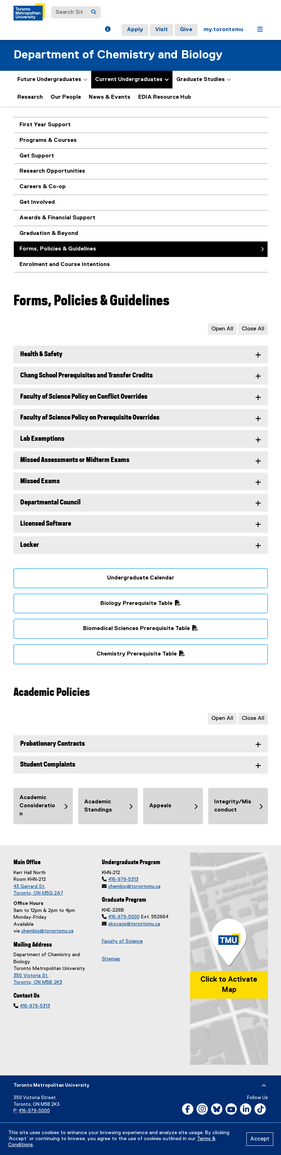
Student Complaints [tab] (47, 764)
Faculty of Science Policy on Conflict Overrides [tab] (83, 396)
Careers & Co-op (42, 187)
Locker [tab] (29, 545)
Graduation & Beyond (48, 233)
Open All (222, 329)
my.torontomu (223, 30)
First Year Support (45, 125)
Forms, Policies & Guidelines (57, 249)
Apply (135, 30)
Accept (259, 1139)
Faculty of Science (122, 941)
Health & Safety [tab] (41, 354)
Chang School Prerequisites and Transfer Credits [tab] (86, 375)
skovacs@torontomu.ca (134, 924)
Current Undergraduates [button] (132, 79)
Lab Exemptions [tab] (42, 438)
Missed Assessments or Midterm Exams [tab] (74, 460)
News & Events (109, 97)
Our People (66, 97)
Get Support (36, 156)
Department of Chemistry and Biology (117, 55)
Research (30, 97)
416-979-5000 (124, 916)
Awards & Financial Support (57, 218)
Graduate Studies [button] (203, 79)
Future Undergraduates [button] (52, 79)
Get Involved (37, 202)
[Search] (94, 12)
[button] (108, 30)
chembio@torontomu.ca (47, 931)
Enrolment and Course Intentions (64, 264)
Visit (161, 30)
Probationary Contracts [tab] (52, 743)
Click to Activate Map (228, 984)
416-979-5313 (35, 1006)
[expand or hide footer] (264, 1085)
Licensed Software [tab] (45, 523)
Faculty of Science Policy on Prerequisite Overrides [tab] (89, 417)
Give (186, 30)
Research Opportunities (52, 171)
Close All (253, 329)
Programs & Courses (48, 140)
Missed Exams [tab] (40, 481)
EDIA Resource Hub (164, 97)
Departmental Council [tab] (50, 502)
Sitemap (111, 959)
